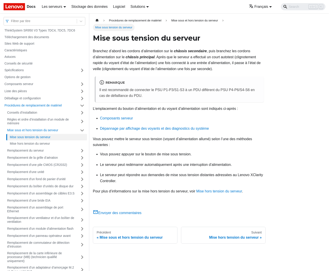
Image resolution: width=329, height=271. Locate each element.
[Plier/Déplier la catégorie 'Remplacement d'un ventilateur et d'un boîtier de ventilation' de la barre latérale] (82, 220)
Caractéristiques (15, 50)
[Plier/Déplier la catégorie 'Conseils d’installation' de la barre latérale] (82, 112)
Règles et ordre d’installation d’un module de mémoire (38, 121)
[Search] (303, 6)
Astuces (10, 56)
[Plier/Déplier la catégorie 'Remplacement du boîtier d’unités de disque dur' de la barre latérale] (82, 186)
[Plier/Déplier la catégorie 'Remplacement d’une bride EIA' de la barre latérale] (82, 200)
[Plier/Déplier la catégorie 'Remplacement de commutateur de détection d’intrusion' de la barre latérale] (82, 245)
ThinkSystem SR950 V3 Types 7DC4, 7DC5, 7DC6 (39, 30)
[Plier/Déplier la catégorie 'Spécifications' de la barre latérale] (82, 70)
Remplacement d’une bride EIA (28, 200)
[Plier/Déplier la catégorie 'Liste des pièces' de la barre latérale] (82, 91)
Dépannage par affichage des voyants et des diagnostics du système (154, 128)
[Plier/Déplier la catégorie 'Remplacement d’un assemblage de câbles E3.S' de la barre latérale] (82, 193)
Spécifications (14, 70)
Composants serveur (18, 84)
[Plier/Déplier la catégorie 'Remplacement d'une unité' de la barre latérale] (82, 172)
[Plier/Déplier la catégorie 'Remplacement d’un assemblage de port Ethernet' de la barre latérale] (82, 209)
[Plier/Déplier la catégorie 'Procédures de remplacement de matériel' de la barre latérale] (82, 105)
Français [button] (258, 6)
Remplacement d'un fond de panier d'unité (36, 179)
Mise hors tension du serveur (30, 143)
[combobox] (11, 21)
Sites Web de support (19, 43)
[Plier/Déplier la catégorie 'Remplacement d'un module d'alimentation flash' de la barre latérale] (82, 228)
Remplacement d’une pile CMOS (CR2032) (37, 165)
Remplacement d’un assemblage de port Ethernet (35, 209)
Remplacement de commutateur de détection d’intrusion (38, 244)
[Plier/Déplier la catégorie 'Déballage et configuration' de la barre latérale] (82, 98)
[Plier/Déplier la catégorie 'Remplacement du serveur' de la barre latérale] (82, 150)
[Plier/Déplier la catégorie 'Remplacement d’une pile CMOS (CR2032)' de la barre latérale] (82, 165)
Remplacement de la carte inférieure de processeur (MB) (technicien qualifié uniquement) (34, 257)
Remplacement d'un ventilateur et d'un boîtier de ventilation (40, 220)
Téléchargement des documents (26, 37)
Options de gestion (17, 77)
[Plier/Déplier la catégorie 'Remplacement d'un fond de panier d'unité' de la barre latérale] (82, 179)
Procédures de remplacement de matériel (33, 105)
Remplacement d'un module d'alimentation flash (40, 228)
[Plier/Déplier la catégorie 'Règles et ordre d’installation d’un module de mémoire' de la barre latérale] (82, 121)
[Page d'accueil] (97, 20)
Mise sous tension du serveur (30, 137)
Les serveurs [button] (52, 6)
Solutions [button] (138, 6)
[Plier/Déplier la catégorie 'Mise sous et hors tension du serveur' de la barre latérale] (82, 130)
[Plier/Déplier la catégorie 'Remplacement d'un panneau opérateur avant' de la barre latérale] (82, 236)
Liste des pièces (15, 91)
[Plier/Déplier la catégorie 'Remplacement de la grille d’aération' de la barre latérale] (82, 157)
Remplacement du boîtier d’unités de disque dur (40, 186)
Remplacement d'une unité (25, 172)
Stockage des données (89, 6)
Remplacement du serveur (25, 150)
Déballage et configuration (22, 98)
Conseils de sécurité (18, 63)
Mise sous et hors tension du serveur (32, 130)
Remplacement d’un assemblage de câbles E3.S (41, 193)
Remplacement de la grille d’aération (32, 157)
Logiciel (119, 6)
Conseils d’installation (22, 112)
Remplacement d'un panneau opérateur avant (39, 236)
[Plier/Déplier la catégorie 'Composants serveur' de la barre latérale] (82, 84)
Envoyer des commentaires (117, 213)
